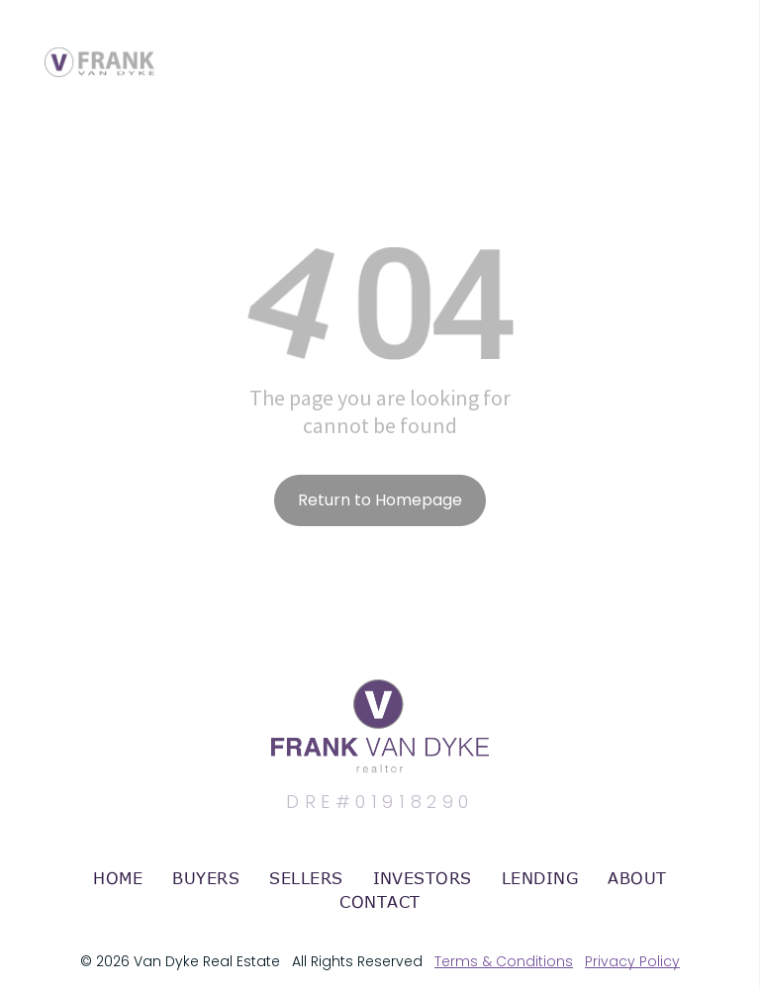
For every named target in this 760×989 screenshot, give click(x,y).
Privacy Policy (632, 961)
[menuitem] (117, 878)
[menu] (716, 42)
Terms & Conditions (503, 961)
